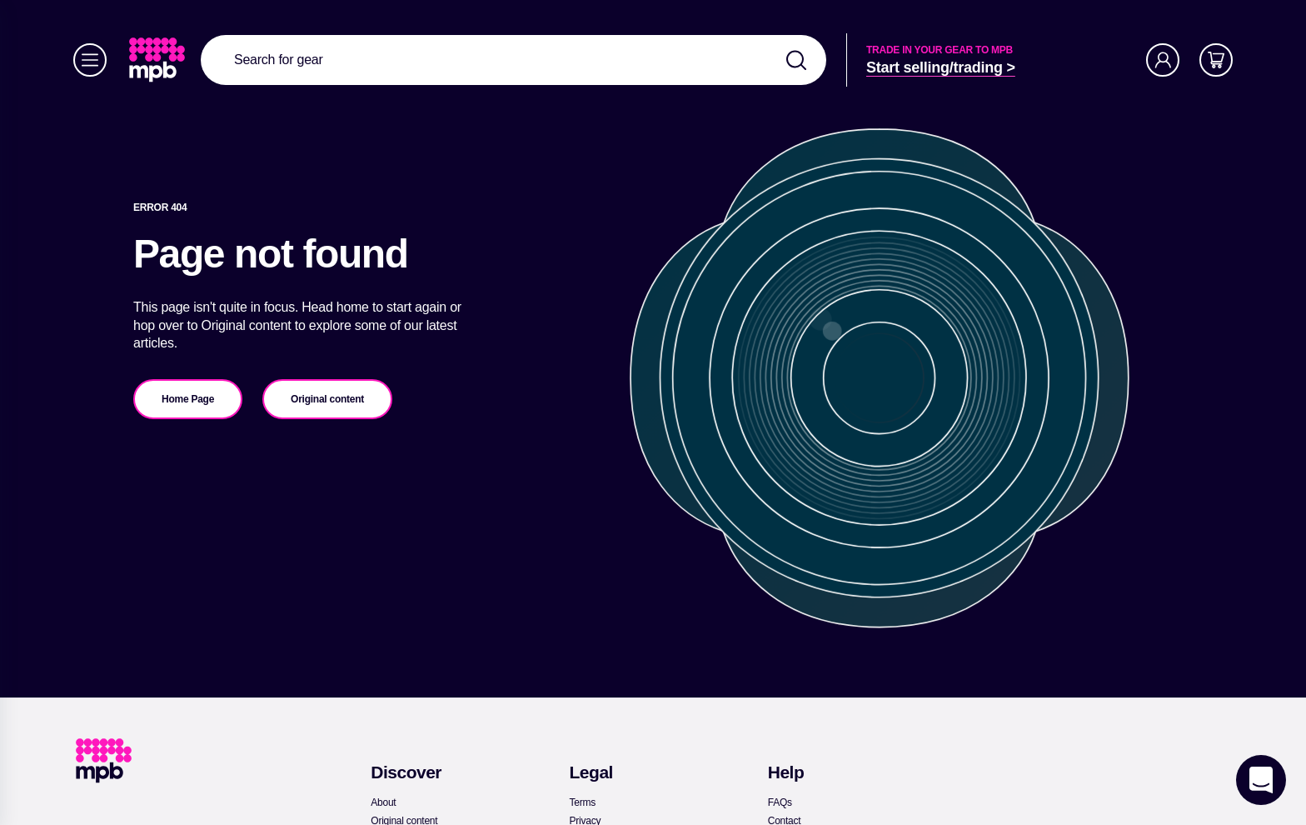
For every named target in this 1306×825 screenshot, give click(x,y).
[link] (159, 60)
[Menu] (90, 60)
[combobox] (513, 60)
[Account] (1162, 60)
